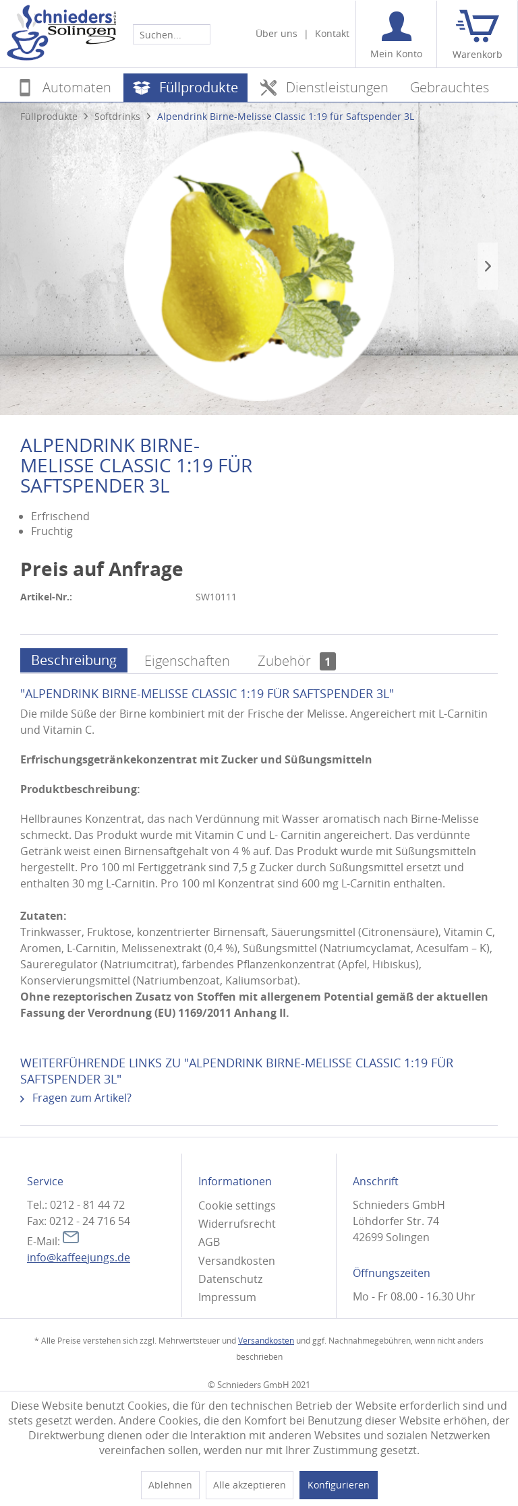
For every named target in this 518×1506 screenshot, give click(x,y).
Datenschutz (230, 1279)
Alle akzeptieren (249, 1484)
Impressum (227, 1297)
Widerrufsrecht (237, 1223)
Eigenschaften (187, 661)
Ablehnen (170, 1484)
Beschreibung (74, 660)
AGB (209, 1241)
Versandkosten (236, 1260)
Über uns (276, 33)
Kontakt (332, 33)
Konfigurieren (339, 1484)
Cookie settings (237, 1205)
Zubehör (297, 661)
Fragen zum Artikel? (76, 1097)
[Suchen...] (171, 34)
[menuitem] (171, 33)
